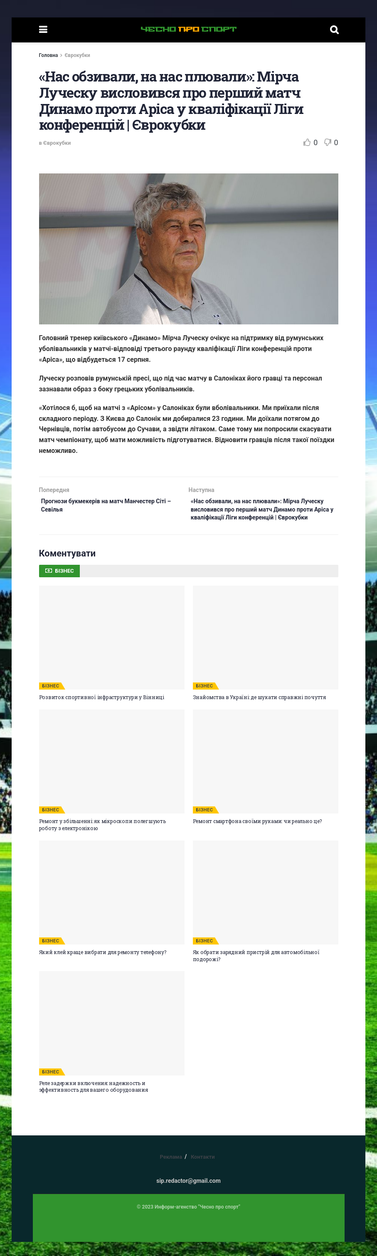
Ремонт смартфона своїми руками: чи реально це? (257, 835)
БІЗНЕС (50, 700)
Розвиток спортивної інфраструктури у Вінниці (101, 711)
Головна (48, 55)
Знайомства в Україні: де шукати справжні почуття (259, 711)
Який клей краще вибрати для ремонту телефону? (102, 966)
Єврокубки (77, 55)
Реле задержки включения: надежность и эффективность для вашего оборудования (93, 1101)
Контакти (203, 1171)
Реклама (171, 1171)
